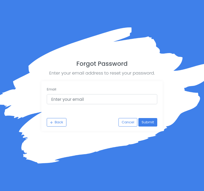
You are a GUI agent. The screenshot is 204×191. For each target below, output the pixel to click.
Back (56, 122)
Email (51, 89)
